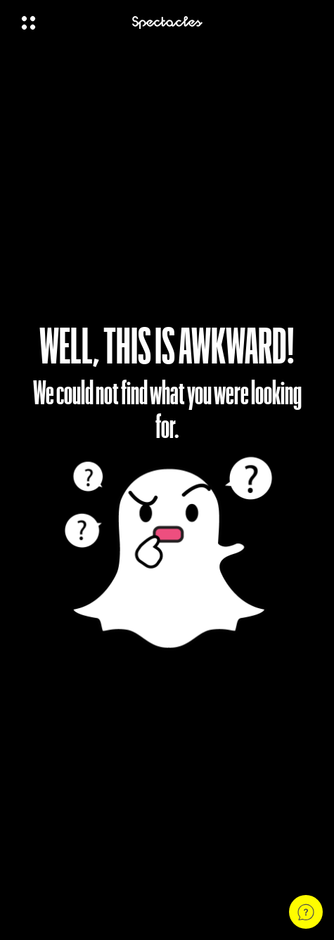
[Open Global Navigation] (67, 22)
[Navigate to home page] (167, 23)
